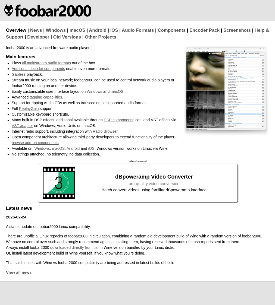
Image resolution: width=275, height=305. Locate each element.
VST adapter (22, 125)
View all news (19, 272)
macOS (77, 30)
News (36, 30)
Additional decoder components (38, 68)
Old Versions (67, 37)
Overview (16, 30)
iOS (114, 30)
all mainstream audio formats (46, 63)
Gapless (19, 74)
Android (97, 30)
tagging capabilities (46, 97)
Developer (38, 37)
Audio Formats (138, 30)
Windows (56, 30)
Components (172, 30)
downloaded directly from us (74, 247)
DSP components (118, 120)
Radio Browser (105, 131)
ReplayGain (29, 108)
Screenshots (237, 30)
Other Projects (100, 37)
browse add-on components (35, 143)
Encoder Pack (204, 30)
